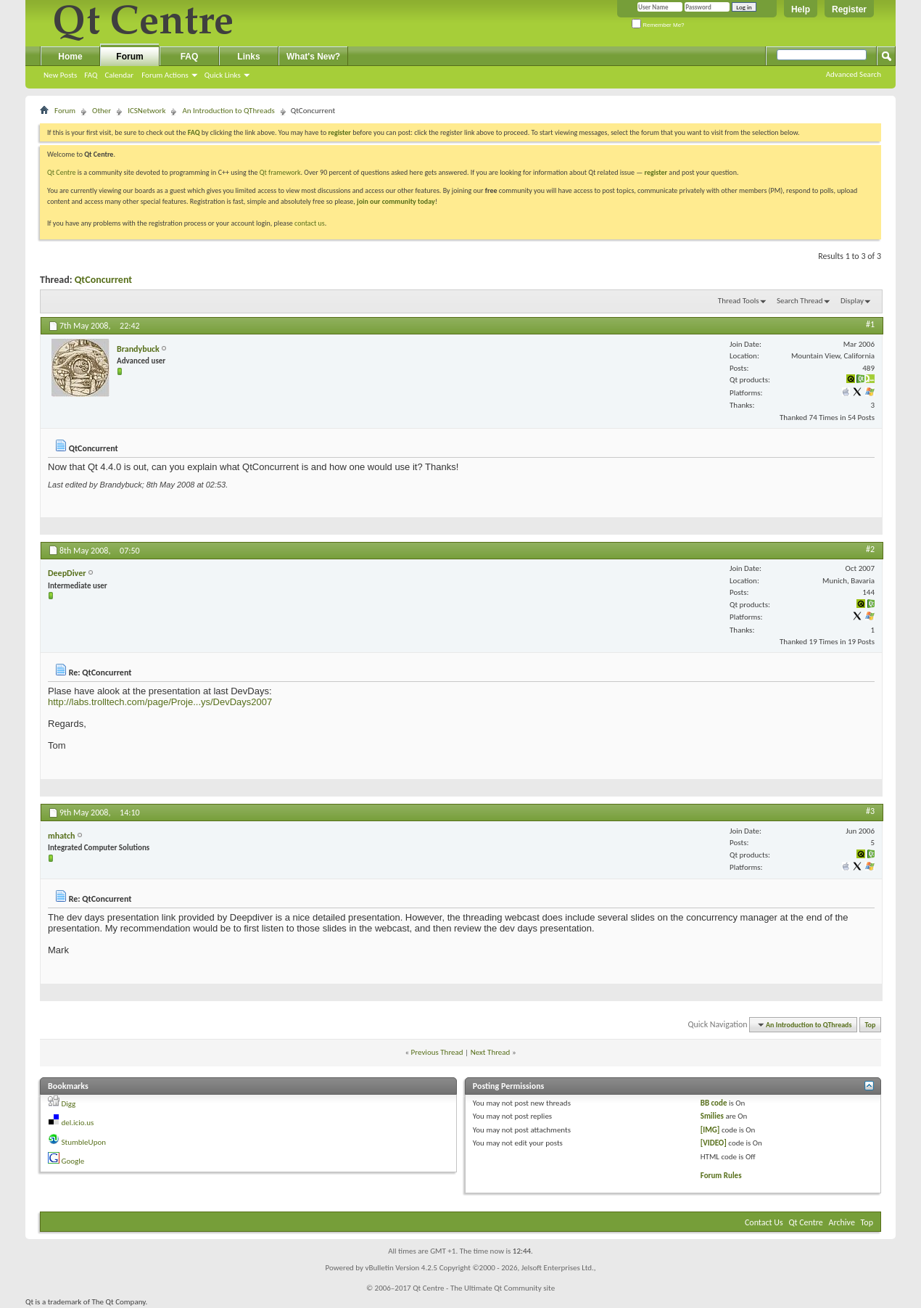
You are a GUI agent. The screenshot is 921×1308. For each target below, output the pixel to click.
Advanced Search (853, 74)
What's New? (313, 57)
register (656, 172)
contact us (309, 223)
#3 (870, 811)
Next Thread (491, 1052)
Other (101, 110)
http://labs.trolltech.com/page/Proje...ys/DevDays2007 (160, 701)
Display (852, 300)
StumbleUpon (84, 1142)
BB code (714, 1103)
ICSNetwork (146, 110)
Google (73, 1161)
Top (870, 1024)
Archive (842, 1222)
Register (849, 9)
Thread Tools (738, 300)
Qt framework (280, 172)
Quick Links (223, 75)
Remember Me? (658, 25)
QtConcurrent (103, 279)
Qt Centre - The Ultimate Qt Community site (484, 1288)
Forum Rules (721, 1175)
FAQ (90, 75)
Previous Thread (437, 1052)
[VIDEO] (714, 1143)
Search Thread (800, 300)
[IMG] (710, 1130)
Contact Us (764, 1222)
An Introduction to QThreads (228, 110)
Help (800, 9)
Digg (69, 1103)
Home (70, 57)
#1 (870, 324)
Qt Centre (61, 172)
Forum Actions (165, 75)
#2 (870, 549)
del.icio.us (78, 1122)
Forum (129, 57)
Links (248, 57)
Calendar (118, 75)
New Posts (60, 75)
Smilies (712, 1116)
